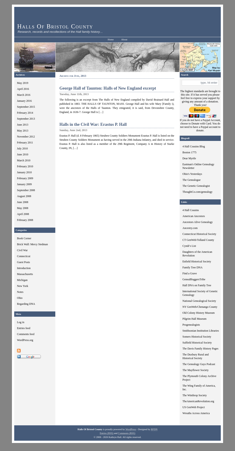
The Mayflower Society (195, 370)
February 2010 (25, 166)
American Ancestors (193, 216)
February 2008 (25, 220)
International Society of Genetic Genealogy (200, 293)
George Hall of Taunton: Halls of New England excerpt (107, 88)
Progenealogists (191, 324)
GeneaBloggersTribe (193, 279)
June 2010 (22, 154)
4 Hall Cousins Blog (193, 146)
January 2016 (24, 100)
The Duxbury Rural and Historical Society (195, 356)
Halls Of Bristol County (55, 26)
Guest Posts (23, 262)
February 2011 (25, 142)
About (124, 39)
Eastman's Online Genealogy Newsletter (198, 166)
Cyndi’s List (189, 246)
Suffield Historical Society (197, 342)
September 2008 (26, 190)
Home (111, 39)
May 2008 (22, 208)
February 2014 (25, 112)
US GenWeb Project (193, 407)
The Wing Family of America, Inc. (198, 387)
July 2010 (22, 148)
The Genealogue (191, 180)
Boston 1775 (189, 152)
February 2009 (25, 178)
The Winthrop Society (194, 395)
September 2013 (26, 118)
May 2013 (22, 130)
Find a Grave (189, 273)
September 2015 (26, 106)
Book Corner (24, 238)
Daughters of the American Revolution (197, 253)
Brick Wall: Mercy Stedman (32, 244)
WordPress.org (25, 340)
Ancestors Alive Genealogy (197, 222)
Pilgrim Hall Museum (194, 318)
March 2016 (23, 94)
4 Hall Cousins (190, 210)
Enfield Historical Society (196, 261)
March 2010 (23, 160)
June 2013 (22, 124)
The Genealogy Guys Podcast (198, 364)
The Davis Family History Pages (200, 348)
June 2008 (22, 202)
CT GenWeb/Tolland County (198, 240)
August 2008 (24, 196)
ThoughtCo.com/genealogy (197, 191)
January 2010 (24, 172)
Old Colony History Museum (198, 312)
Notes (20, 292)
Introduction (24, 268)
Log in (20, 322)
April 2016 (23, 89)
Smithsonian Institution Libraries (200, 330)
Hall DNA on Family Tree (196, 285)
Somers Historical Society (196, 336)
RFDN (154, 429)
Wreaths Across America (196, 413)
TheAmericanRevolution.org (198, 401)
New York (22, 286)
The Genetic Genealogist (196, 185)
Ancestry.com (190, 228)
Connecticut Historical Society (199, 234)
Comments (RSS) (126, 433)
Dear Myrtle (189, 158)
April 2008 (23, 214)
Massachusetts (25, 274)
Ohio (19, 298)
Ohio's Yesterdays (192, 174)
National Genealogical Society (199, 300)
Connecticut (23, 256)
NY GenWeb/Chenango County (199, 306)
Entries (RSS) (106, 433)
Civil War (22, 250)
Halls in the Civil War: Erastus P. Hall (93, 124)
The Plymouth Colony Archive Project (199, 377)
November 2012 (26, 136)
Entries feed (23, 328)
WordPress (131, 429)
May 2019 (22, 83)
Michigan (22, 280)
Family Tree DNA (192, 267)
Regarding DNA (26, 303)
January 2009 (24, 184)
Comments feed (25, 334)
